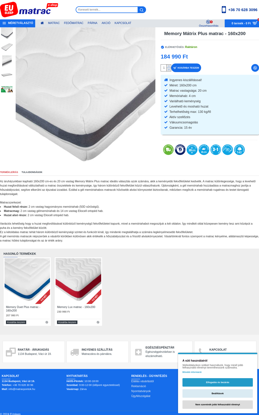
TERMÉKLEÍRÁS (9, 172)
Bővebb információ (192, 372)
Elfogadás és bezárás (217, 382)
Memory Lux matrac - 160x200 (76, 304)
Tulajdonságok (32, 172)
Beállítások (218, 393)
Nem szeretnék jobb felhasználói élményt (217, 404)
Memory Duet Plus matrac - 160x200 (23, 306)
